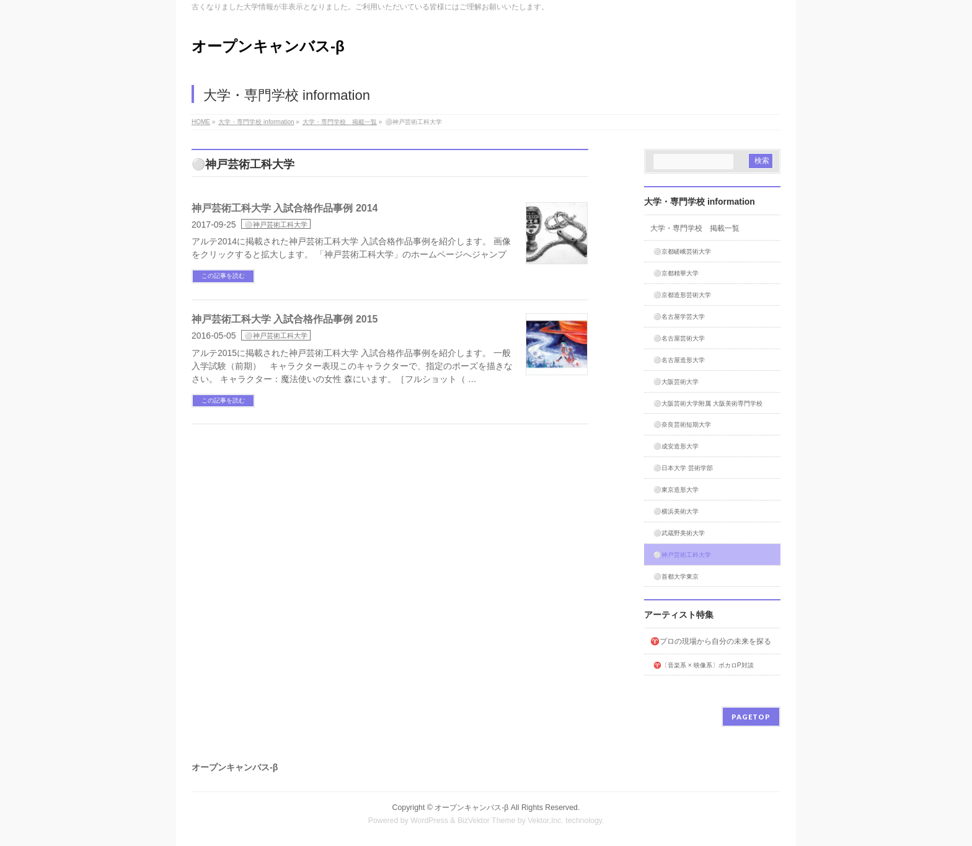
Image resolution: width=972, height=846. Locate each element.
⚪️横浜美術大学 (676, 511)
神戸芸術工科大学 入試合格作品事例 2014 (285, 208)
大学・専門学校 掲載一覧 (695, 228)
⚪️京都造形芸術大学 (682, 295)
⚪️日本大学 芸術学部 (683, 468)
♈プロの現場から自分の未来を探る (710, 641)
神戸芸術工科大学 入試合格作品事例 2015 (285, 319)
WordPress (429, 820)
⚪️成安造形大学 (676, 446)
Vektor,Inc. (545, 820)
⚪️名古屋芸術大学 (679, 338)
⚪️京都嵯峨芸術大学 (682, 251)
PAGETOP (751, 717)
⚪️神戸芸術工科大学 (275, 224)
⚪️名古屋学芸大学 (679, 316)
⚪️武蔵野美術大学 (679, 533)
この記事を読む (223, 275)
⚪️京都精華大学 (676, 273)
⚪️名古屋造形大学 (679, 360)
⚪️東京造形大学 (676, 489)
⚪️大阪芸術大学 (676, 381)
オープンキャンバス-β (268, 46)
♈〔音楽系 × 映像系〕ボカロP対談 (703, 665)
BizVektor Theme (486, 820)
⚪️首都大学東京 (676, 576)
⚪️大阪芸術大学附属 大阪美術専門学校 (707, 403)
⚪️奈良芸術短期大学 (682, 424)
